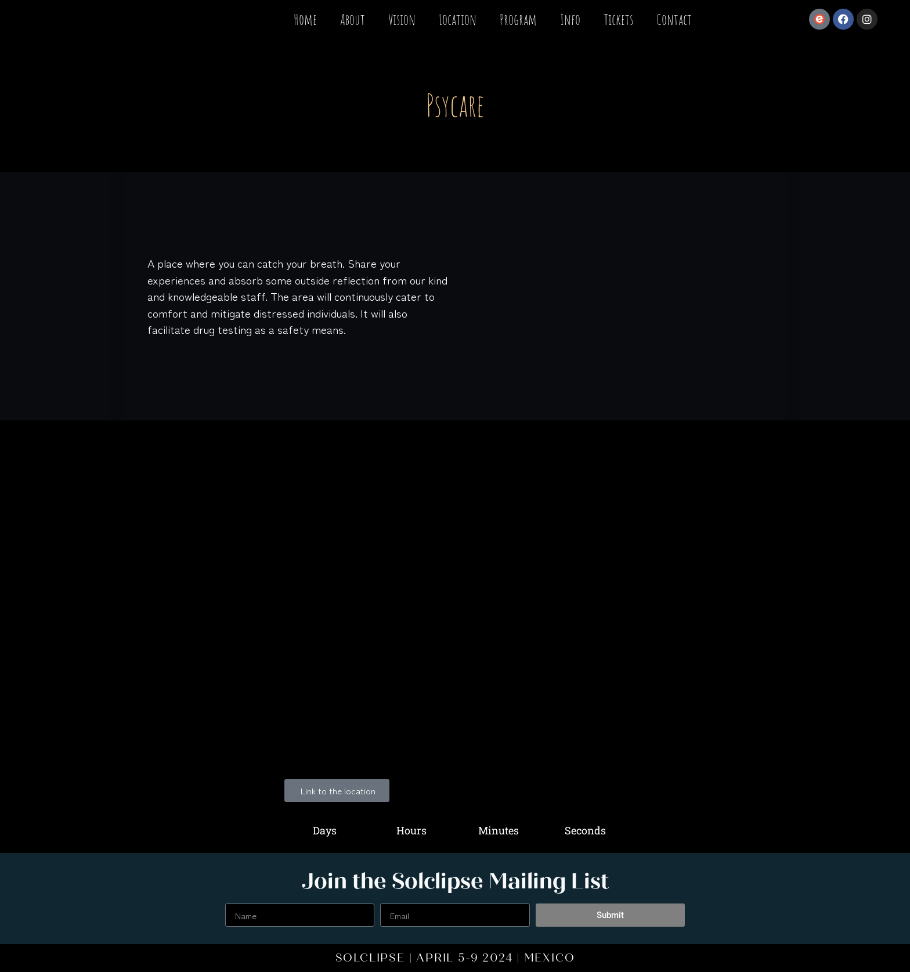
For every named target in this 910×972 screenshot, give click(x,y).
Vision (402, 19)
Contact (674, 19)
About (352, 19)
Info (570, 19)
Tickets (618, 19)
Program (518, 19)
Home (305, 19)
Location (457, 19)
